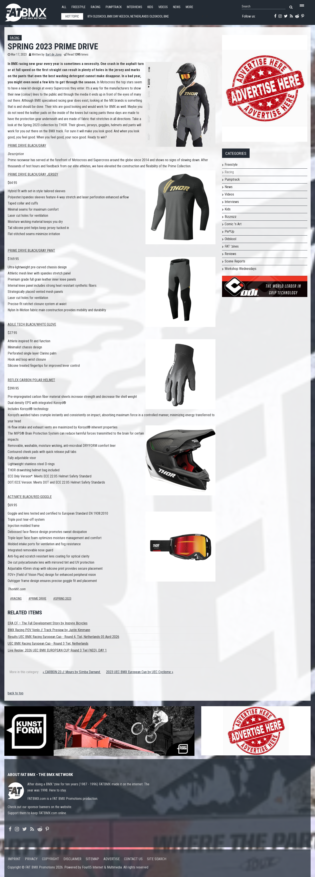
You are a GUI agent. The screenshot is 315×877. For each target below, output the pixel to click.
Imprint (14, 859)
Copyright (50, 859)
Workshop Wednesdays (240, 269)
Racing (95, 7)
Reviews (230, 254)
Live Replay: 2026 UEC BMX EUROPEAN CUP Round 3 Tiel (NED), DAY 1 (57, 650)
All (64, 7)
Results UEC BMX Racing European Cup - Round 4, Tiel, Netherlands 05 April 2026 (63, 637)
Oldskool (230, 239)
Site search (156, 859)
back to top (15, 693)
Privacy (31, 859)
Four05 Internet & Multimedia (102, 867)
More (189, 7)
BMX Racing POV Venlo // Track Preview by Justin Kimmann (49, 630)
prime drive (38, 599)
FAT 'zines (232, 246)
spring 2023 (63, 599)
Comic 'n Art (233, 224)
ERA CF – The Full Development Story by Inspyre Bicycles (48, 623)
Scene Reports (235, 261)
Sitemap (92, 859)
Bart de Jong (53, 54)
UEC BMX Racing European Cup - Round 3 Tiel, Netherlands (48, 643)
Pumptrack (114, 7)
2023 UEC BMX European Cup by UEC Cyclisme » (139, 672)
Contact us (133, 859)
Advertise (111, 859)
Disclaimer (72, 859)
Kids (150, 7)
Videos (163, 7)
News (176, 7)
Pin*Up (229, 231)
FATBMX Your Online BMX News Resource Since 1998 (30, 11)
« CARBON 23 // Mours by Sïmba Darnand (72, 672)
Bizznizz (230, 217)
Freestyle (79, 7)
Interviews (134, 7)
